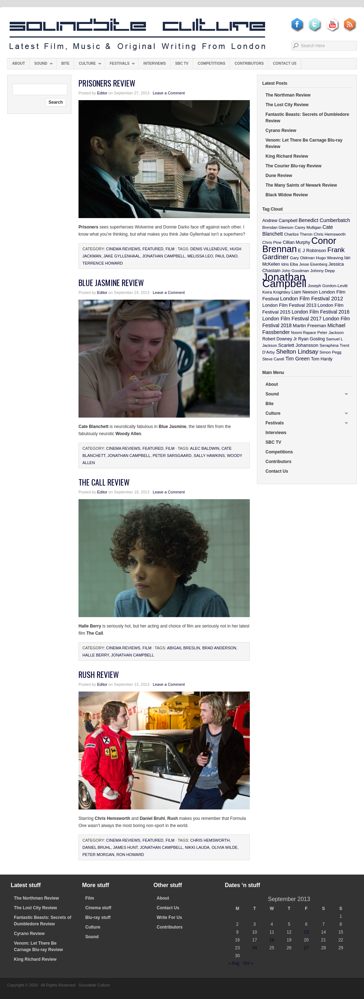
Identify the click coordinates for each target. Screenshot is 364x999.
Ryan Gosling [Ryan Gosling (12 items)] (311, 338)
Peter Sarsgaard (172, 455)
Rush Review (99, 674)
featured (152, 249)
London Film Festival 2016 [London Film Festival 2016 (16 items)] (320, 312)
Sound (41, 65)
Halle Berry (95, 655)
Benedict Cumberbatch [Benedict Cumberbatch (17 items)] (324, 220)
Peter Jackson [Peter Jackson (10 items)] (330, 332)
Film (170, 249)
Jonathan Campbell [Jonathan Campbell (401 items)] (284, 280)
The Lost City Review (287, 104)
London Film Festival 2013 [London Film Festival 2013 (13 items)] (289, 305)
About (18, 63)
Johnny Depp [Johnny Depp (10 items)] (322, 270)
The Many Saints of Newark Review (301, 185)
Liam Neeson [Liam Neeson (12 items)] (305, 292)
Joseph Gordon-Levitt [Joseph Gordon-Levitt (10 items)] (328, 285)
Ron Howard (130, 854)
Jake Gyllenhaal (121, 256)
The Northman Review (288, 95)
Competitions (211, 63)
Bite (65, 63)
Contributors (249, 63)
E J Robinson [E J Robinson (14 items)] (312, 250)
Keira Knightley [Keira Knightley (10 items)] (276, 292)
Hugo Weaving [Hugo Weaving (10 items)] (329, 257)
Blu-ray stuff (98, 917)
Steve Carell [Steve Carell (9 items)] (273, 359)
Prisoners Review (107, 83)
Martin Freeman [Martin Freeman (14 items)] (310, 325)
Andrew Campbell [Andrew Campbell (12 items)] (279, 220)
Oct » (248, 963)
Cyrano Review (281, 130)
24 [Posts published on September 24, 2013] (254, 947)
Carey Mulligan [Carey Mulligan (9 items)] (308, 227)
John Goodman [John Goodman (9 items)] (295, 271)
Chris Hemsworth (209, 840)
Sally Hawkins (209, 455)
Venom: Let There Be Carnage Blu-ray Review (304, 143)
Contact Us (285, 63)
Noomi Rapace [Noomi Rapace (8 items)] (303, 332)
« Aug (233, 963)
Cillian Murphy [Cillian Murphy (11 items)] (296, 242)
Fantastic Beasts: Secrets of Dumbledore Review (307, 117)
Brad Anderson (219, 648)
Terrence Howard (102, 263)
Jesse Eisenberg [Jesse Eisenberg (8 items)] (313, 264)
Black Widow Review (287, 194)
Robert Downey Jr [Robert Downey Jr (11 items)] (279, 338)
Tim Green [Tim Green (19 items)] (297, 358)
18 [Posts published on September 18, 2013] (271, 940)
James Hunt (125, 847)
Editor (102, 93)
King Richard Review (287, 156)
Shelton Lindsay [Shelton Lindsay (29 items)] (297, 351)
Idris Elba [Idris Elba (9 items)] (289, 264)
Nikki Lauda (197, 847)
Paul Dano (226, 256)
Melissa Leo (200, 256)
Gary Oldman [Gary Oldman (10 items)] (302, 257)
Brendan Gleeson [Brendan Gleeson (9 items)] (277, 227)
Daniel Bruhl (96, 847)
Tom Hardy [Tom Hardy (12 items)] (321, 358)
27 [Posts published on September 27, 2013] (306, 947)
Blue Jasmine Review (111, 282)
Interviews (154, 63)
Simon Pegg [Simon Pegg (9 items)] (330, 352)
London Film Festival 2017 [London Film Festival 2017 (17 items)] (292, 318)
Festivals (120, 65)
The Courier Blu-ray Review (294, 165)
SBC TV (181, 63)
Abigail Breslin (183, 648)
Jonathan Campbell (163, 256)
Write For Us (169, 917)
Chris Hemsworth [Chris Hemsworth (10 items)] (330, 234)
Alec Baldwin (204, 448)
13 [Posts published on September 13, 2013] (306, 932)
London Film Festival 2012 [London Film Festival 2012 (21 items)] (311, 298)
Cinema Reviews (123, 249)
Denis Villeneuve (209, 249)
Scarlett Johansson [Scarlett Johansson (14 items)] (298, 345)
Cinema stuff (98, 907)
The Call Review (104, 482)
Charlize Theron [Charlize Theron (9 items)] (298, 234)
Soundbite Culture (137, 35)
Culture (87, 65)
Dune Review (279, 175)
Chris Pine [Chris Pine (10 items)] (272, 242)
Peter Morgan (98, 854)
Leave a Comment (169, 93)
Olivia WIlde (225, 847)
